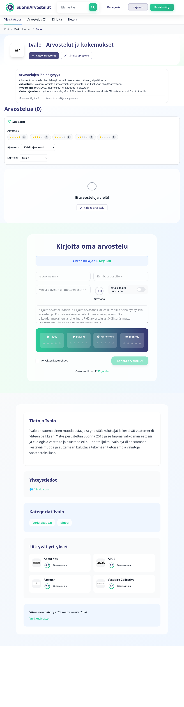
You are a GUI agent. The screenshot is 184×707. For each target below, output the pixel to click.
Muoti (65, 525)
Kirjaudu (105, 262)
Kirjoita (57, 19)
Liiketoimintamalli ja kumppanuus (61, 98)
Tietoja (72, 19)
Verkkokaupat (22, 29)
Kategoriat (114, 7)
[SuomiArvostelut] (28, 7)
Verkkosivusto (40, 621)
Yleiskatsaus (13, 19)
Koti (6, 29)
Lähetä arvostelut (129, 362)
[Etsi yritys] (78, 7)
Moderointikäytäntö (29, 98)
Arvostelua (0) (36, 19)
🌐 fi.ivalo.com (40, 492)
